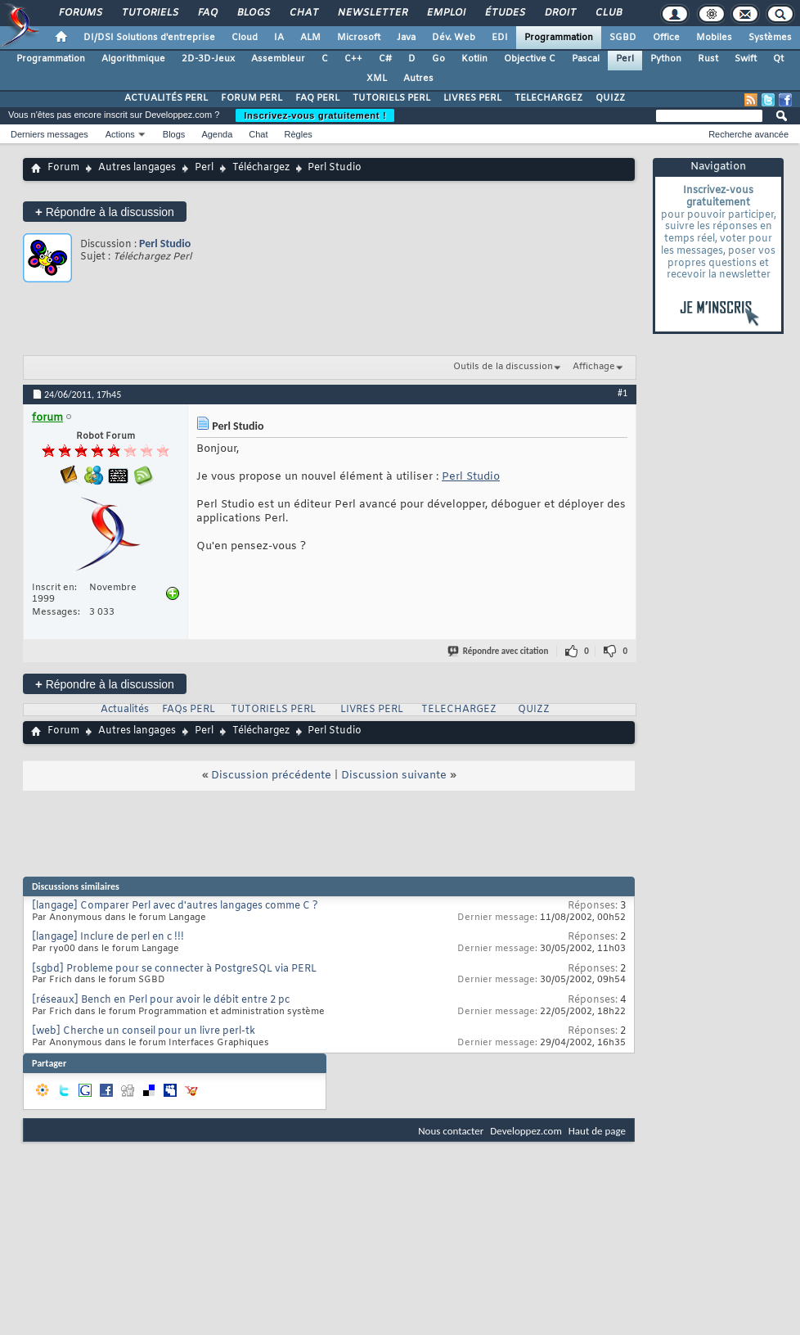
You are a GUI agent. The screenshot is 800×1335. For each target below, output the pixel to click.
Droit (559, 13)
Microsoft (358, 37)
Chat (303, 13)
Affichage (594, 366)
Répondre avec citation (499, 651)
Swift (746, 59)
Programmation (558, 37)
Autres (418, 78)
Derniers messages (49, 134)
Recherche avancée (748, 134)
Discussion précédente (271, 776)
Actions (120, 134)
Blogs (253, 13)
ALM (310, 37)
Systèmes (770, 37)
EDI (500, 37)
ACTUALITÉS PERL (166, 98)
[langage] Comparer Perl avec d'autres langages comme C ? (175, 906)
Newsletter (371, 13)
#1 (622, 393)
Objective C (529, 59)
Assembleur (278, 59)
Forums (79, 13)
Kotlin (474, 59)
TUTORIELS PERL (391, 98)
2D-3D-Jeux (208, 59)
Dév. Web (453, 37)
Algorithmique (133, 59)
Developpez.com (526, 1131)
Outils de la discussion (503, 366)
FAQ (207, 13)
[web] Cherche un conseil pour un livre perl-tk (143, 1031)
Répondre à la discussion (104, 212)
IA (279, 37)
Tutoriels (149, 13)
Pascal (586, 59)
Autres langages (137, 167)
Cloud (244, 37)
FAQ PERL (317, 98)
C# (385, 59)
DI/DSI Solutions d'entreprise (149, 37)
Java (406, 37)
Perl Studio (165, 243)
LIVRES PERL (472, 98)
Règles (298, 134)
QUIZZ (610, 98)
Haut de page (597, 1131)
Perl (625, 59)
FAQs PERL (188, 709)
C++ (353, 59)
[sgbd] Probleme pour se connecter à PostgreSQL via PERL (174, 969)
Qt (778, 59)
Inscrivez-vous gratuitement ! (315, 115)
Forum (63, 167)
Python (665, 59)
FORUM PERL (251, 98)
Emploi (445, 13)
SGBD (622, 37)
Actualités (125, 709)
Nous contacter (450, 1131)
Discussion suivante (394, 776)
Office (666, 37)
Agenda (216, 134)
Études (504, 13)
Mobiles (714, 37)
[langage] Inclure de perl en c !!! (108, 937)
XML (376, 78)
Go (438, 59)
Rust (708, 59)
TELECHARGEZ (548, 98)
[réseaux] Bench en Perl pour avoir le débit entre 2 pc (161, 1000)
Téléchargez (261, 167)
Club (607, 13)
